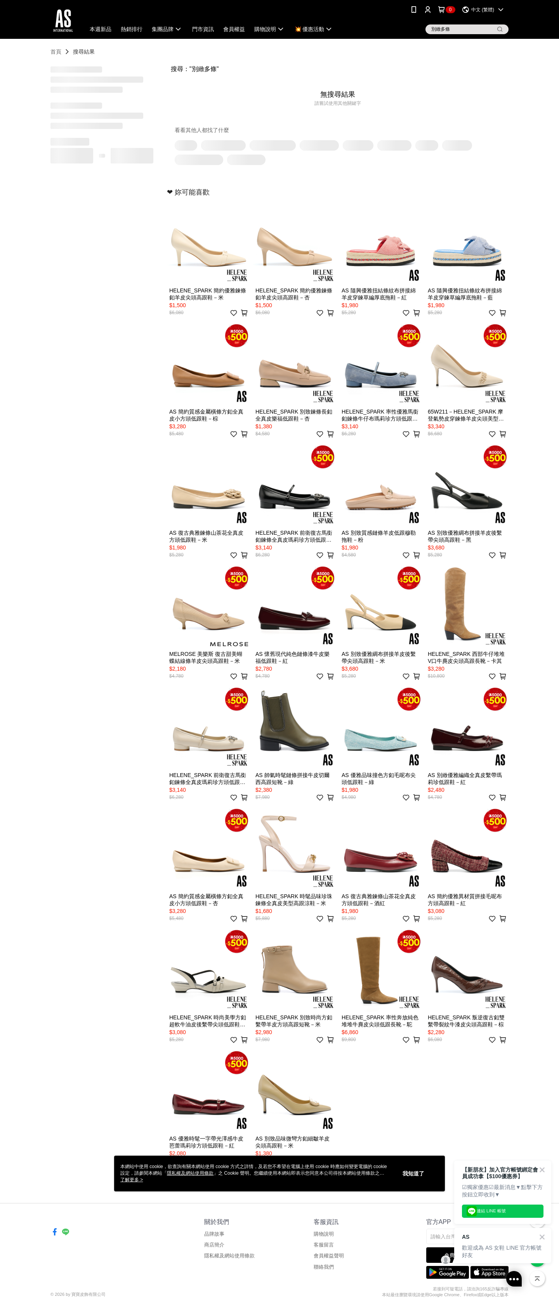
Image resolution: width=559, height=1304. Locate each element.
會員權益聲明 (329, 1256)
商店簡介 (214, 1245)
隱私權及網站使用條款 (229, 1256)
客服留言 (324, 1245)
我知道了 (413, 1173)
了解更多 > (131, 1179)
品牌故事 (214, 1234)
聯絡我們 (324, 1267)
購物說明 (324, 1234)
